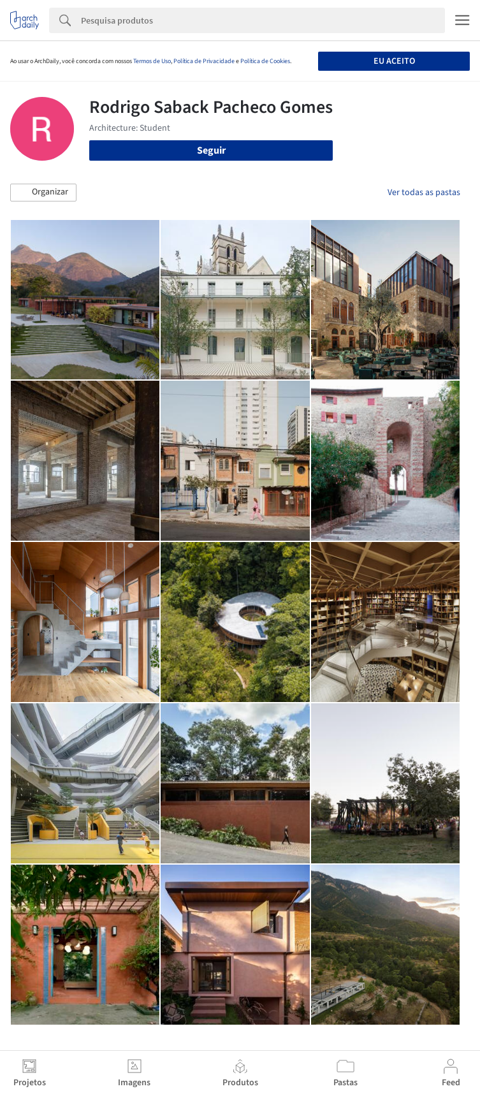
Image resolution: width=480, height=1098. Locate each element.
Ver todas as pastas (424, 192)
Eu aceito (394, 61)
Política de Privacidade (204, 61)
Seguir (211, 150)
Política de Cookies (265, 61)
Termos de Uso (152, 61)
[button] (43, 192)
